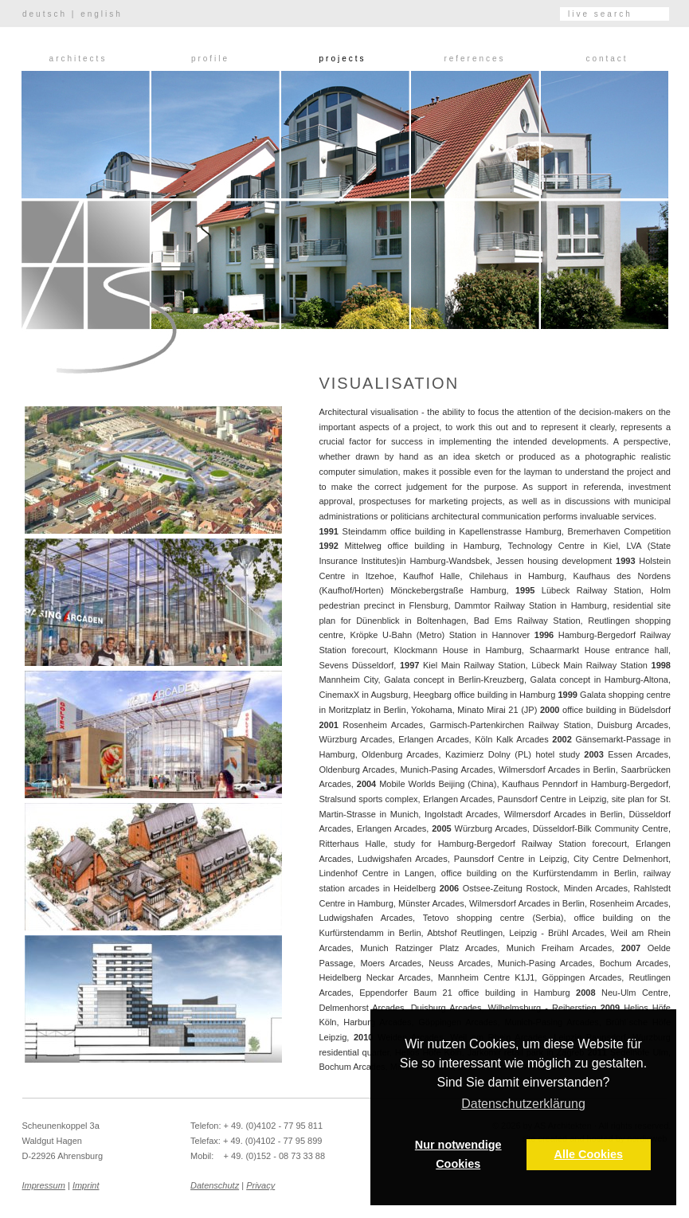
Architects (78, 58)
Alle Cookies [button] (588, 1154)
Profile (210, 58)
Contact (606, 58)
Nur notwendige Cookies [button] (458, 1154)
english (101, 14)
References (474, 58)
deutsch (44, 14)
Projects (342, 58)
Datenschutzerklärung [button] (523, 1103)
